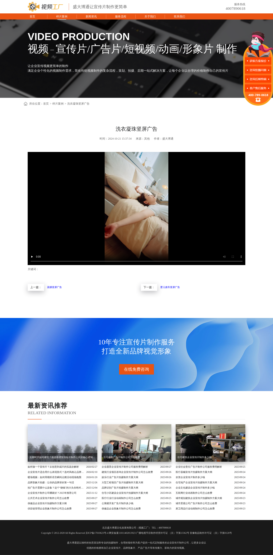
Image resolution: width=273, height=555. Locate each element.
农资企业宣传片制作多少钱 (190, 477)
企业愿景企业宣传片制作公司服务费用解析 (125, 467)
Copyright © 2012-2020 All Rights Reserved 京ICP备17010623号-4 (74, 533)
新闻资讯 (91, 16)
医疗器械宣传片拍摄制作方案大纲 (194, 472)
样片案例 (61, 16)
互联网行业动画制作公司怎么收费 (194, 493)
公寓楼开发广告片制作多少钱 (117, 503)
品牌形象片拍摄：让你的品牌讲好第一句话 (51, 482)
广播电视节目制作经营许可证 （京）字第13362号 (162, 533)
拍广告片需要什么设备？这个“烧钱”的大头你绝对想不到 (56, 487)
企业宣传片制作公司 (178, 542)
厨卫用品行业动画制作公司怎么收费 (195, 508)
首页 (32, 16)
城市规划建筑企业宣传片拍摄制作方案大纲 (199, 498)
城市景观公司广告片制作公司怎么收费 (196, 503)
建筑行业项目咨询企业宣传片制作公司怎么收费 (127, 472)
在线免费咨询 (136, 369)
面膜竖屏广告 (54, 287)
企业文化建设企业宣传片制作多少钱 (195, 487)
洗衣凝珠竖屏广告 (78, 103)
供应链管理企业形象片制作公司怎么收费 (50, 508)
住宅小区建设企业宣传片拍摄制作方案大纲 (125, 493)
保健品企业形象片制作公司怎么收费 (121, 508)
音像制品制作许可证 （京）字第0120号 (211, 533)
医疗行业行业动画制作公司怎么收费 (121, 498)
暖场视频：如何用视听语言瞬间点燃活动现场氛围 (54, 477)
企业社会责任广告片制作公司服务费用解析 (199, 467)
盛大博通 (72, 542)
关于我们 (150, 16)
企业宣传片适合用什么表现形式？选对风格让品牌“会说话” (56, 472)
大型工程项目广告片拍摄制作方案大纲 (122, 482)
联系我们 (179, 16)
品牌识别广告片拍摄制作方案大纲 (120, 487)
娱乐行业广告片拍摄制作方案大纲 (120, 477)
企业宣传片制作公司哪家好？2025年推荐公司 (52, 493)
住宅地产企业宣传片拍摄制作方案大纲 (196, 482)
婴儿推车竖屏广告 (170, 287)
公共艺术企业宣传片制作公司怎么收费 (48, 498)
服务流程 (120, 16)
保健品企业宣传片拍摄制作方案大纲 (47, 503)
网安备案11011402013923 (122, 533)
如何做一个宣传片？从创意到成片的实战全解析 (53, 467)
